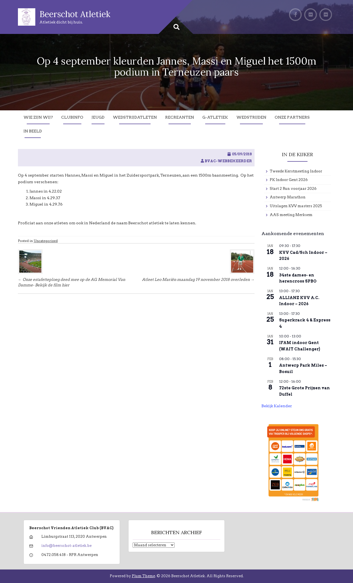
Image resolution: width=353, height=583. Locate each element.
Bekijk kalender (276, 406)
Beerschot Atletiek (74, 14)
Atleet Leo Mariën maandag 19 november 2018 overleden (198, 279)
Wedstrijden (251, 117)
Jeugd (98, 117)
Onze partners (292, 117)
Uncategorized (46, 241)
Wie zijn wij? (38, 117)
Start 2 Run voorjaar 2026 (293, 189)
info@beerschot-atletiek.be (66, 546)
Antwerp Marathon (288, 197)
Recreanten (179, 117)
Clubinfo (72, 117)
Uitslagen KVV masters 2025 (296, 206)
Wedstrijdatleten (135, 117)
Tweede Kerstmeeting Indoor (296, 171)
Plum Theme (143, 576)
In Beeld (32, 131)
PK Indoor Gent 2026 (289, 180)
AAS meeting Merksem (291, 215)
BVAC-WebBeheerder (228, 161)
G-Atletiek (215, 117)
